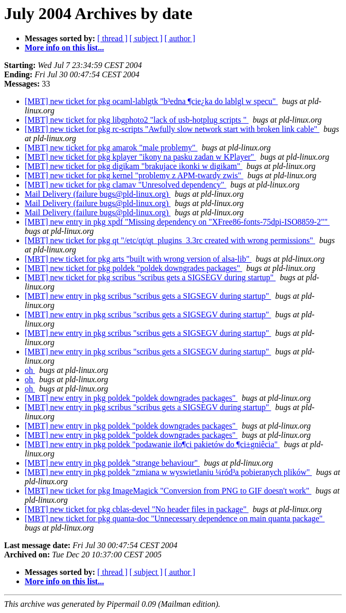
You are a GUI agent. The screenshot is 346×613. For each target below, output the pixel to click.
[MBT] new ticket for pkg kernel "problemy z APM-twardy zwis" (134, 175)
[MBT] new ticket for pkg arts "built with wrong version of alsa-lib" (138, 258)
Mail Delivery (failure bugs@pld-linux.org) (97, 194)
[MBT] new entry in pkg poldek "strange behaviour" (112, 462)
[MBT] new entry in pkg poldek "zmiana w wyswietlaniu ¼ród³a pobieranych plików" (168, 472)
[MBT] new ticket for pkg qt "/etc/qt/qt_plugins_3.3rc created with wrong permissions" (170, 240)
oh (30, 370)
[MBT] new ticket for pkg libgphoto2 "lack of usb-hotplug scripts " (137, 119)
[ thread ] (112, 38)
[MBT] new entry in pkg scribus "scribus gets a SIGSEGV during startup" (148, 296)
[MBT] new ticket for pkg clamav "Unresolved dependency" (126, 184)
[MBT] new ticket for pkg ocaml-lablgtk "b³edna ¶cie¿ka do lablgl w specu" (151, 101)
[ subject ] (146, 38)
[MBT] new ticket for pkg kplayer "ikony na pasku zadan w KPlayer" (140, 156)
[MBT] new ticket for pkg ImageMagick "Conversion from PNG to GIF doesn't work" (168, 490)
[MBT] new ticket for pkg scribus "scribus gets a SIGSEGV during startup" (150, 277)
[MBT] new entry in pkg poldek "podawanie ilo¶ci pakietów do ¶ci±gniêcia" (152, 444)
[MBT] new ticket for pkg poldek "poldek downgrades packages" (133, 268)
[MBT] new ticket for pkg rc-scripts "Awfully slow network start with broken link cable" (172, 129)
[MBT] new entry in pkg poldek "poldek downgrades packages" (131, 398)
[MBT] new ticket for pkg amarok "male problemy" (111, 147)
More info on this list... (64, 47)
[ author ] (180, 38)
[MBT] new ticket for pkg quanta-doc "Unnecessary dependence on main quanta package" (175, 518)
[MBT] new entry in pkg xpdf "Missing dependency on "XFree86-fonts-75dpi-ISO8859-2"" (177, 221)
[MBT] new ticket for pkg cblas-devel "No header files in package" (137, 509)
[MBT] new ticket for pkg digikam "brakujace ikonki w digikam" (134, 166)
